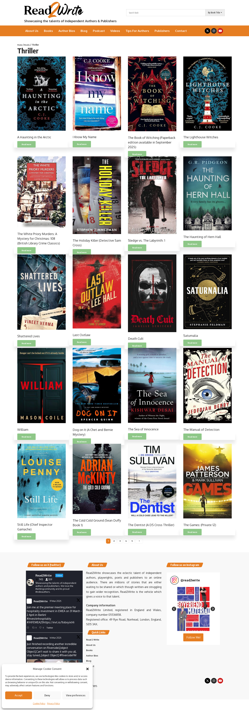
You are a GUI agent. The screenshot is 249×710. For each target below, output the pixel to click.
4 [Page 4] (126, 541)
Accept (18, 695)
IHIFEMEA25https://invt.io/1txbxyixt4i (52, 624)
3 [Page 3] (120, 541)
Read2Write (41, 602)
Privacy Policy (53, 703)
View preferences (75, 695)
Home (20, 44)
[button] (87, 669)
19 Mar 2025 (56, 602)
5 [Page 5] (132, 541)
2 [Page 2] (114, 541)
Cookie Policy (39, 703)
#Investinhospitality (39, 620)
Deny (47, 695)
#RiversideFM (69, 657)
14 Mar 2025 (56, 639)
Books (28, 44)
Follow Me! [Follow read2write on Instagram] (193, 638)
